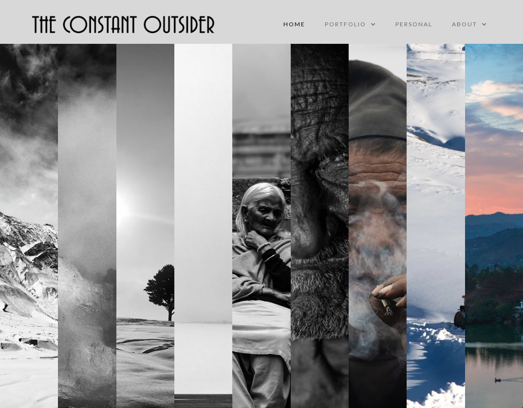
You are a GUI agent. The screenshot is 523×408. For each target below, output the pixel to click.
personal (413, 24)
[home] (123, 24)
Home (294, 24)
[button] (350, 24)
